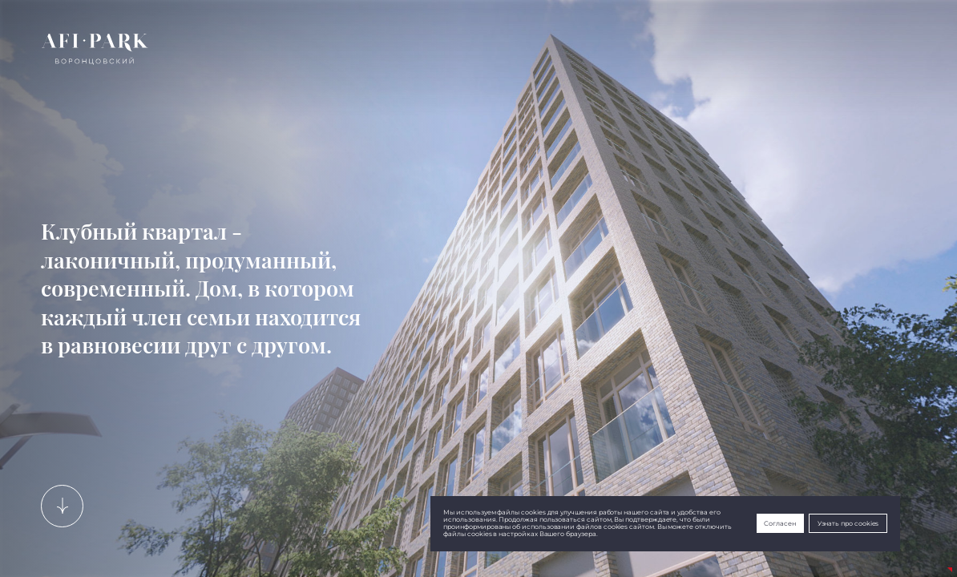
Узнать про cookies (848, 523)
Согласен (780, 523)
